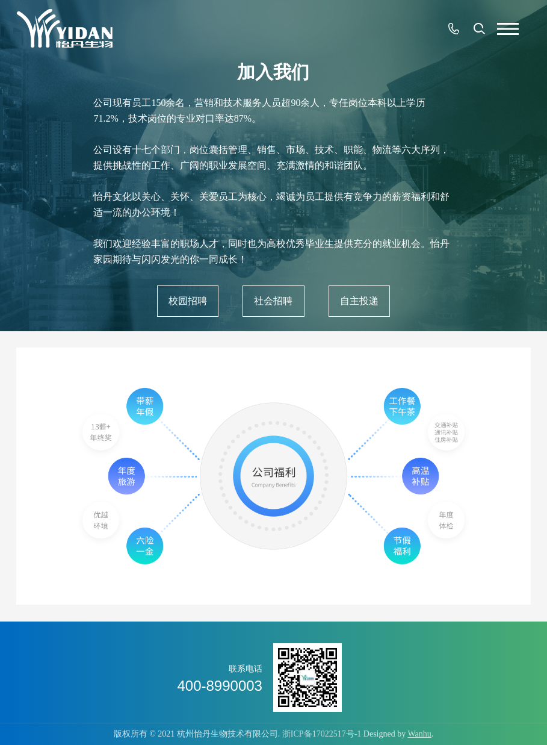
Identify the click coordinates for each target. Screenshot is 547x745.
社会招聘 (273, 301)
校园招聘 (187, 301)
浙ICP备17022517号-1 (321, 733)
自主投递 (359, 301)
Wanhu (419, 733)
